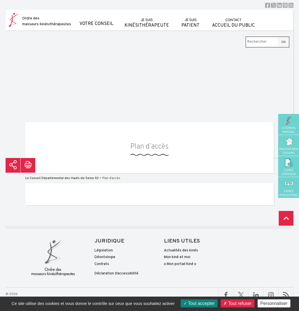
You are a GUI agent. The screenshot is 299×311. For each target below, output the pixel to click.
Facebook (267, 5)
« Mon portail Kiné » (180, 264)
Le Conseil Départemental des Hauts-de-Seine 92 (62, 178)
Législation (103, 250)
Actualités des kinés (181, 250)
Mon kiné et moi (177, 257)
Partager (13, 165)
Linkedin (279, 5)
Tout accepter (199, 303)
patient (190, 19)
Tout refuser (237, 303)
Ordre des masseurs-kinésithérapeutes (46, 21)
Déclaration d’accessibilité (116, 273)
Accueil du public (233, 19)
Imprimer (28, 165)
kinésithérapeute (146, 19)
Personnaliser (274, 303)
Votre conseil (96, 18)
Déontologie (104, 257)
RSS (290, 5)
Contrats (101, 264)
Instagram (285, 5)
